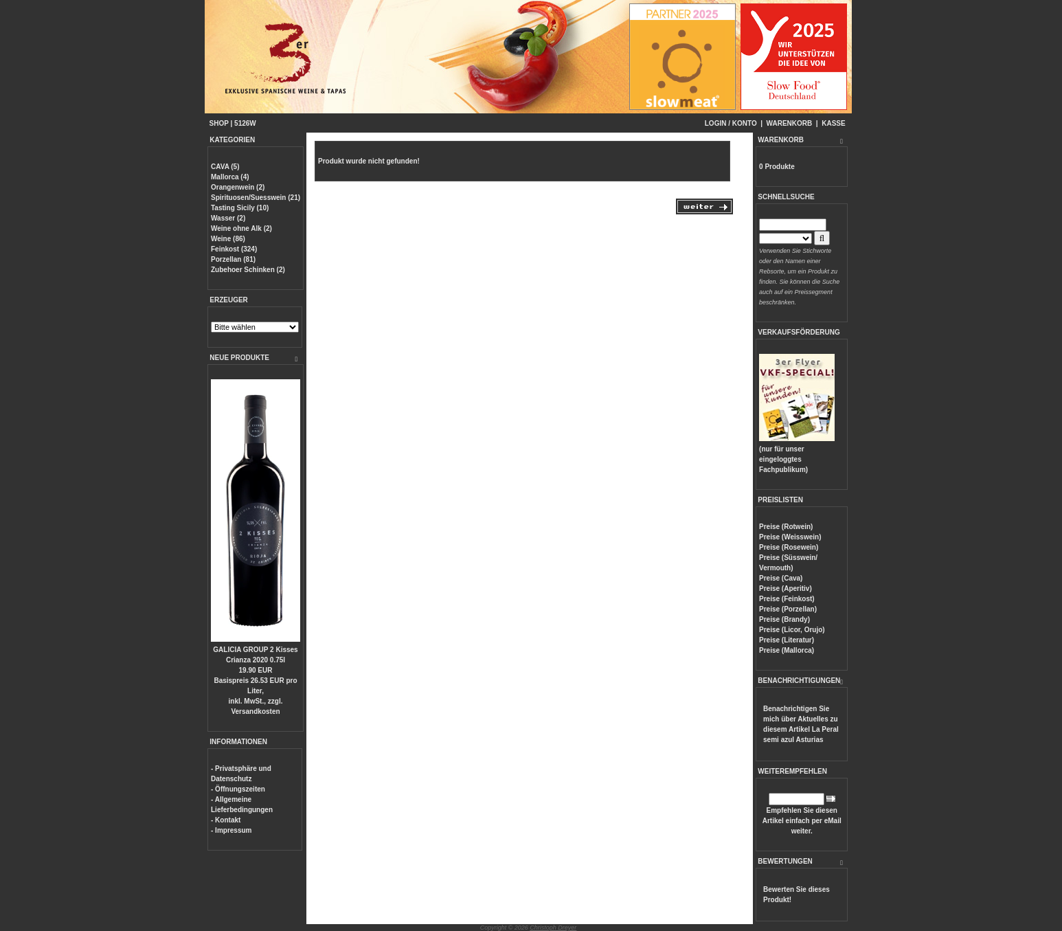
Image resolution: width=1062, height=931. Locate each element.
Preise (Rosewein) (788, 547)
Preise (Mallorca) (786, 650)
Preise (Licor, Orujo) (792, 629)
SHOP (219, 123)
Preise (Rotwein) (786, 526)
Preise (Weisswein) (790, 537)
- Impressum (231, 830)
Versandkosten (255, 711)
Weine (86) (228, 239)
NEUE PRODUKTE (239, 357)
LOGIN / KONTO (731, 123)
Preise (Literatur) (786, 640)
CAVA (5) (225, 166)
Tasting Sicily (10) (240, 208)
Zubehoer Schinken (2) (248, 269)
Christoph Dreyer (553, 927)
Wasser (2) (228, 218)
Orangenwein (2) (237, 187)
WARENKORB (790, 123)
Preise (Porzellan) (788, 609)
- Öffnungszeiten (238, 789)
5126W (245, 123)
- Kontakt (225, 820)
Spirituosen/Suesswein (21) (255, 197)
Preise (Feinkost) (787, 599)
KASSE (833, 123)
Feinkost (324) (234, 249)
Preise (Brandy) (784, 619)
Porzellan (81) (233, 259)
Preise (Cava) (780, 578)
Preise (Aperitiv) (785, 588)
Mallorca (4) (230, 177)
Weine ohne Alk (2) (241, 228)
